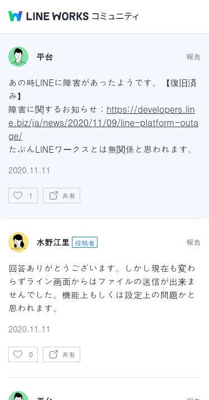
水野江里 (53, 242)
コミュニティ (115, 16)
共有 (68, 195)
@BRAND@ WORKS (48, 16)
